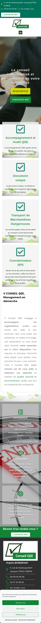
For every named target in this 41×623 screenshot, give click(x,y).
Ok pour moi (20, 604)
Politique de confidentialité (26, 621)
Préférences (20, 616)
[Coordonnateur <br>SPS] (20, 282)
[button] (20, 32)
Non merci (20, 610)
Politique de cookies (11, 621)
